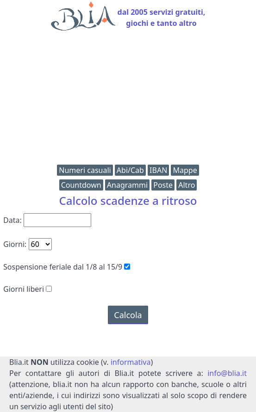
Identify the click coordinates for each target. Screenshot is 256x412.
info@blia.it (227, 373)
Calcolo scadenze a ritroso (128, 200)
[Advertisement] (128, 100)
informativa (131, 362)
